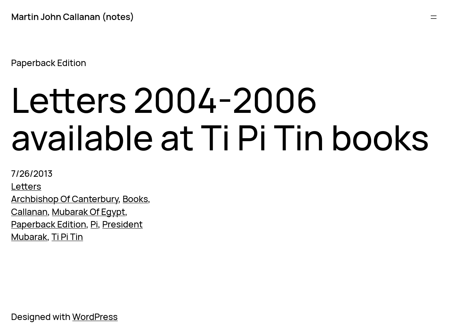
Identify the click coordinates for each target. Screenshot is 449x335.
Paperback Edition (48, 224)
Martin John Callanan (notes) (72, 16)
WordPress (95, 316)
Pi (94, 224)
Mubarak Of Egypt (88, 212)
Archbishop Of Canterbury (64, 199)
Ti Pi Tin (67, 236)
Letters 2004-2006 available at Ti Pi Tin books (220, 118)
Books (135, 199)
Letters (26, 186)
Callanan (29, 212)
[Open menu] (433, 17)
